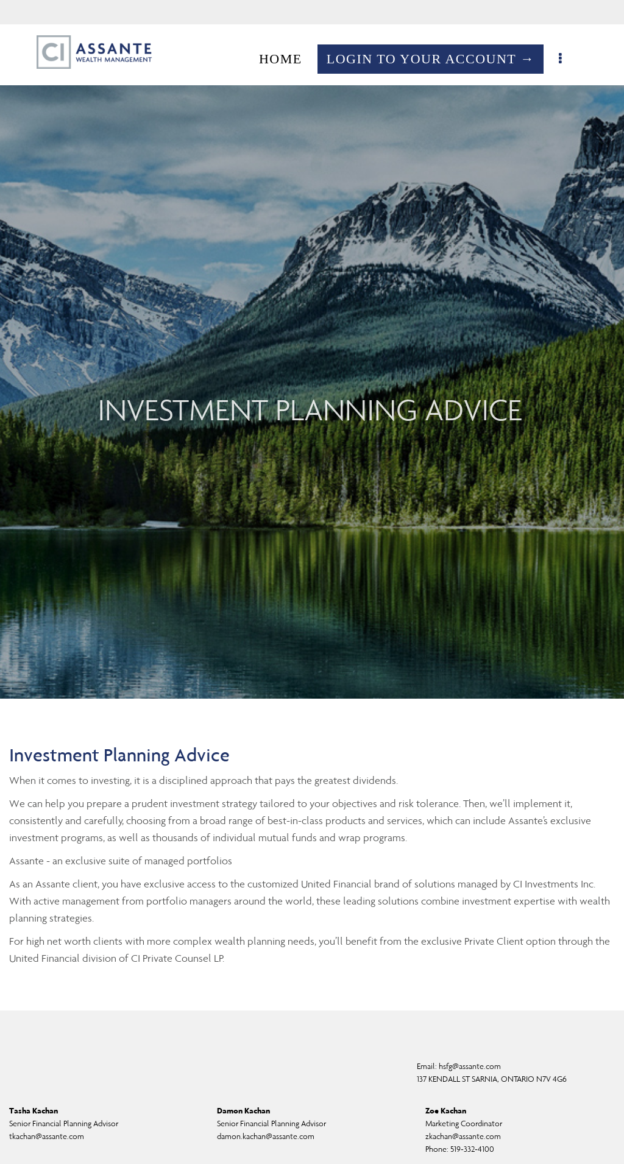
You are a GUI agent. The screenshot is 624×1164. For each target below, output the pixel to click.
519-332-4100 (472, 1149)
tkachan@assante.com (46, 1136)
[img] (312, 349)
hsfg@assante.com (470, 1066)
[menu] (567, 59)
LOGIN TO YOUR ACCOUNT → (437, 58)
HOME (286, 58)
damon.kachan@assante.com (265, 1136)
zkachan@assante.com (463, 1136)
